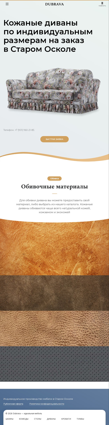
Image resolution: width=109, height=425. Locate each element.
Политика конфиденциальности (46, 404)
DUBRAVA (54, 4)
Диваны (51, 418)
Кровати (66, 418)
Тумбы (80, 418)
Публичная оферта (13, 404)
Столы (37, 418)
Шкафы (9, 418)
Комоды (23, 418)
